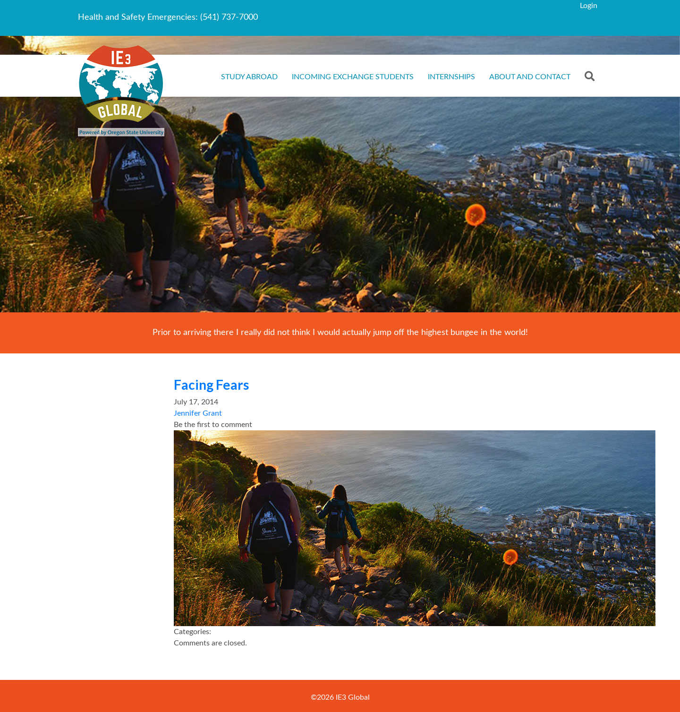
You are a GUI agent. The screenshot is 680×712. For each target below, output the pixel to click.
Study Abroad (249, 77)
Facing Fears (211, 385)
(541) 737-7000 (229, 17)
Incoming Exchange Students (353, 77)
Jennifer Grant (198, 413)
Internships (451, 77)
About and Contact (529, 77)
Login (588, 5)
